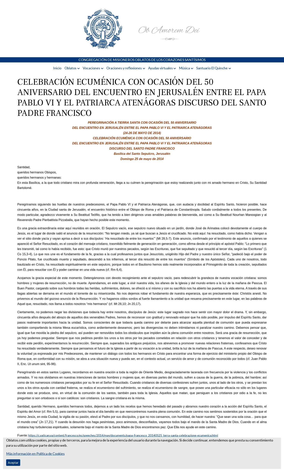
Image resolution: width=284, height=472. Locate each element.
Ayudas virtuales (160, 68)
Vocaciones (91, 68)
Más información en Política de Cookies (35, 453)
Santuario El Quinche (212, 68)
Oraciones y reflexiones (124, 68)
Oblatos (70, 68)
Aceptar (13, 462)
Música (184, 68)
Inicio (57, 68)
